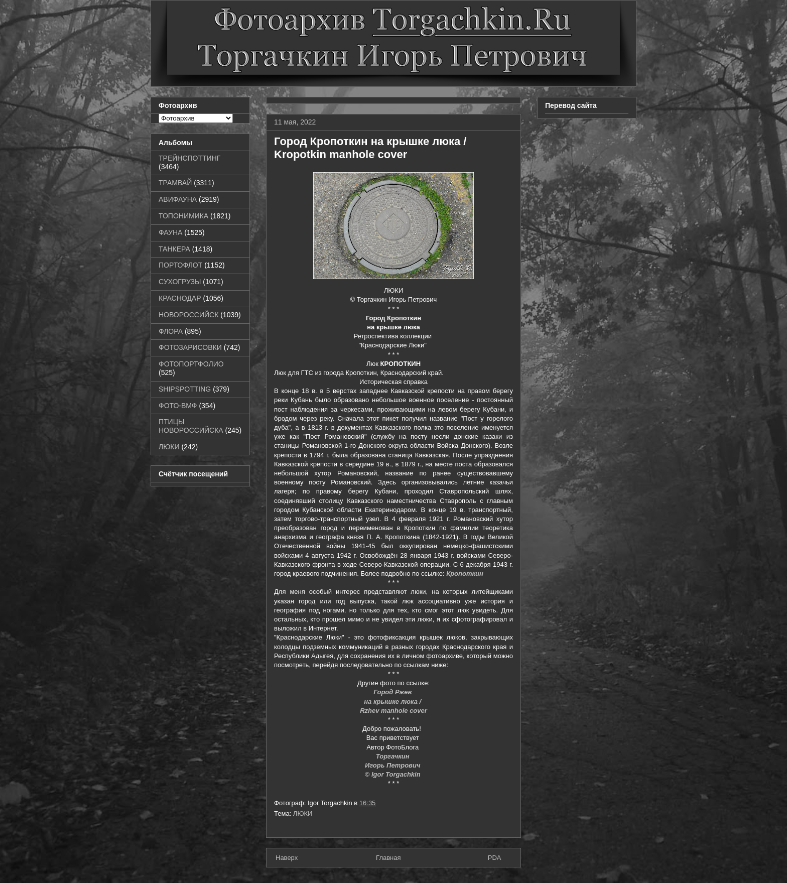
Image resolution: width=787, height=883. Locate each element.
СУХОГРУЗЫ (180, 282)
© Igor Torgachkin (394, 774)
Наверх (287, 857)
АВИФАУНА (178, 199)
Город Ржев (393, 692)
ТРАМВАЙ (175, 183)
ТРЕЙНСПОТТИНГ (189, 158)
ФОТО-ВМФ (178, 406)
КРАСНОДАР (180, 298)
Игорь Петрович (393, 765)
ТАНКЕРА (174, 249)
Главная (388, 857)
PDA (494, 857)
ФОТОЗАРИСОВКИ (190, 347)
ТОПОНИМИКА (183, 216)
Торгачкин (393, 756)
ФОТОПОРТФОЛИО (191, 364)
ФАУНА (170, 232)
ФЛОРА (171, 331)
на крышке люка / (393, 701)
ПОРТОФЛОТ (180, 265)
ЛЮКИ (303, 813)
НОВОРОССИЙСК (188, 315)
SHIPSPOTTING (185, 389)
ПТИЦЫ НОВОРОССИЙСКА (191, 426)
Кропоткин (464, 573)
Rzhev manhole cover (393, 710)
